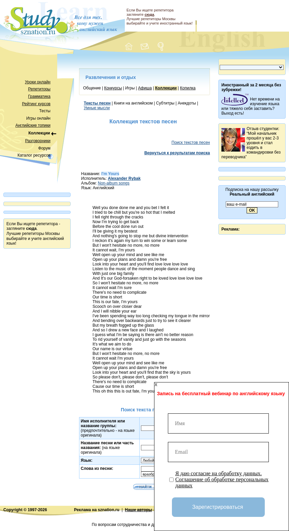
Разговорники (37, 140)
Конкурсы (113, 88)
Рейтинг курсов (36, 103)
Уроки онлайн (37, 82)
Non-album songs (114, 183)
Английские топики (32, 125)
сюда (149, 14)
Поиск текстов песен (191, 142)
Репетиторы (39, 89)
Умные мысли (97, 108)
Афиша (145, 88)
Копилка (187, 88)
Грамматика (39, 96)
